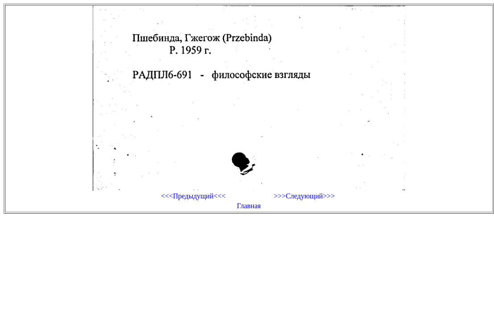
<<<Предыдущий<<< (193, 196)
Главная (249, 206)
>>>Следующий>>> (304, 196)
